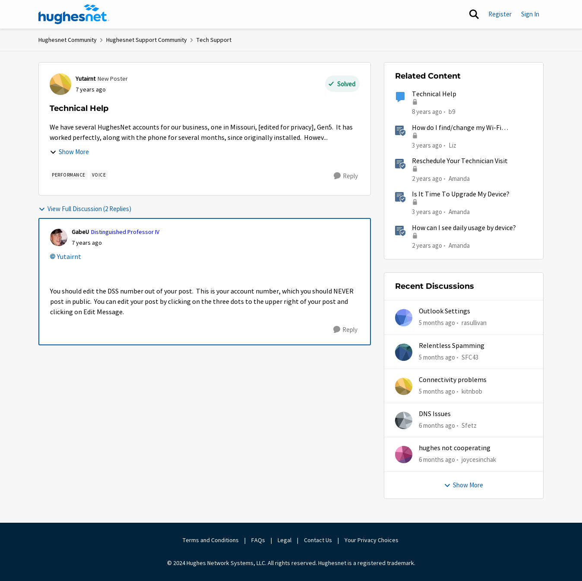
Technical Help (434, 94)
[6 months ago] (437, 426)
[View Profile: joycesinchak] (403, 454)
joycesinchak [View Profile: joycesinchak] (479, 459)
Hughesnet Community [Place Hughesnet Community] (67, 40)
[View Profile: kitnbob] (403, 386)
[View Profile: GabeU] (58, 237)
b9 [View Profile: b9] (452, 111)
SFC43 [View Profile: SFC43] (470, 357)
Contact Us (318, 540)
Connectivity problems (453, 380)
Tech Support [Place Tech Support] (213, 40)
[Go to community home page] (73, 14)
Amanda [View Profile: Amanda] (459, 178)
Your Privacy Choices (372, 540)
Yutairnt (69, 257)
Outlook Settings (444, 311)
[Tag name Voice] (99, 175)
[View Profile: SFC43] (403, 352)
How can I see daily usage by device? (464, 228)
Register (500, 14)
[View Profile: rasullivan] (403, 317)
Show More (69, 152)
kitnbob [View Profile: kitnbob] (472, 391)
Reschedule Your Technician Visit (460, 161)
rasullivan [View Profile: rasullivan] (474, 323)
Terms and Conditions (211, 540)
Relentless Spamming (451, 345)
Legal (284, 540)
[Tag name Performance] (69, 175)
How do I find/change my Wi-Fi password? (456, 128)
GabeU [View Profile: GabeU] (80, 232)
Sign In (530, 14)
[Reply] (346, 176)
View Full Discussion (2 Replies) (84, 209)
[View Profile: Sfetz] (403, 420)
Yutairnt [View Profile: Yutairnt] (85, 78)
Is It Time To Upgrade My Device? (460, 194)
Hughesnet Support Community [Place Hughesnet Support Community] (146, 40)
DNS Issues (435, 414)
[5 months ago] (437, 323)
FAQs (258, 540)
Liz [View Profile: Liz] (452, 145)
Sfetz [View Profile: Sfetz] (469, 425)
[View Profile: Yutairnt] (60, 84)
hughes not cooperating (454, 448)
